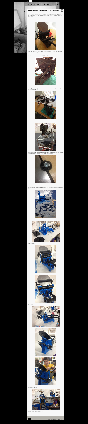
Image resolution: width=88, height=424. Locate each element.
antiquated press (53, 419)
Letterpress (49, 419)
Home (16, 1)
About (19, 1)
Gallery (27, 1)
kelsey (61, 419)
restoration (59, 419)
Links (34, 1)
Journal (30, 1)
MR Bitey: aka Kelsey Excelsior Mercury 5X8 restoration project (43, 10)
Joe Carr (56, 419)
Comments (61, 418)
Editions (23, 1)
